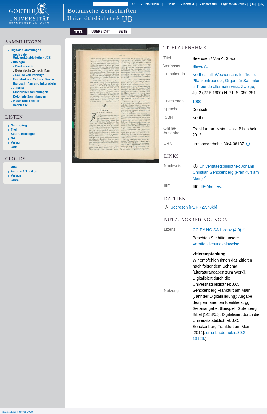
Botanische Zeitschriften (32, 70)
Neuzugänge (20, 125)
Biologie (19, 62)
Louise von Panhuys (29, 75)
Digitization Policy (233, 4)
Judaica (18, 87)
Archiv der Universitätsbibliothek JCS (32, 56)
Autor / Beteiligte (23, 134)
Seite (123, 31)
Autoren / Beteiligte (24, 171)
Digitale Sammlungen (26, 50)
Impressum (209, 4)
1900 (196, 101)
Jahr (14, 146)
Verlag (15, 142)
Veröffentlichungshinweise (216, 244)
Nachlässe (20, 105)
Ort (13, 138)
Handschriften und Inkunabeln (34, 83)
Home (172, 4)
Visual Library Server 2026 (17, 411)
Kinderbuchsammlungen (30, 92)
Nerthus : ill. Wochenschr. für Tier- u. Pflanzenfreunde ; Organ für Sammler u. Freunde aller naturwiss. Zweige (226, 80)
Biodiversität (24, 66)
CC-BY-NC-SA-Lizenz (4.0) (217, 230)
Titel (14, 129)
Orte (14, 167)
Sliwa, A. (200, 66)
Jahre (15, 180)
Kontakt (188, 4)
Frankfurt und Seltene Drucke (34, 79)
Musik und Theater (26, 100)
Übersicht (100, 31)
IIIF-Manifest (211, 186)
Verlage (16, 175)
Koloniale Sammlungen (29, 96)
